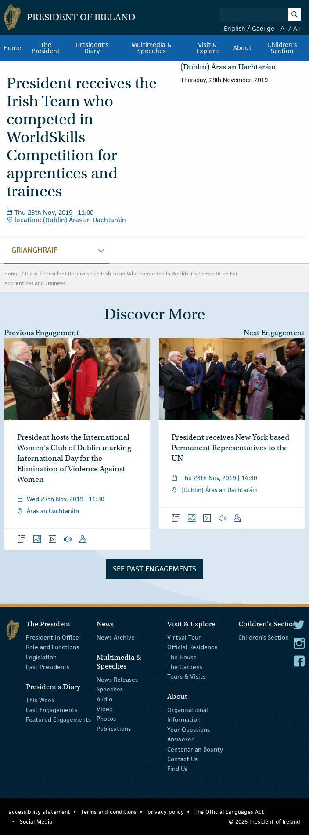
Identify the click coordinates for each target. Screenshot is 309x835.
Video (105, 709)
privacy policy (165, 812)
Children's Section (282, 48)
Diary (31, 273)
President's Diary (92, 48)
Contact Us (182, 759)
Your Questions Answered (188, 734)
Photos (106, 719)
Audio (104, 699)
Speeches (110, 689)
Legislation (41, 657)
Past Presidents (47, 667)
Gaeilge (263, 28)
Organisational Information (187, 714)
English (234, 28)
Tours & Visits (186, 676)
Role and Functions (52, 647)
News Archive (116, 637)
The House (182, 657)
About (242, 48)
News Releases (117, 679)
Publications (114, 729)
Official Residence (192, 647)
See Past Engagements (154, 569)
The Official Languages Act (229, 812)
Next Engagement (274, 332)
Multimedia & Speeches (151, 48)
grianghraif (34, 250)
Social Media (36, 821)
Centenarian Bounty (195, 749)
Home (12, 48)
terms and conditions (109, 812)
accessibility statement (39, 812)
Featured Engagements (58, 719)
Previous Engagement (41, 332)
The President (46, 48)
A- (283, 28)
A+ (297, 28)
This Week (40, 700)
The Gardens (184, 667)
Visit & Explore (207, 48)
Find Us (177, 769)
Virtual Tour (184, 637)
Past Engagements (51, 710)
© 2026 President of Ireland (264, 821)
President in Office (52, 637)
